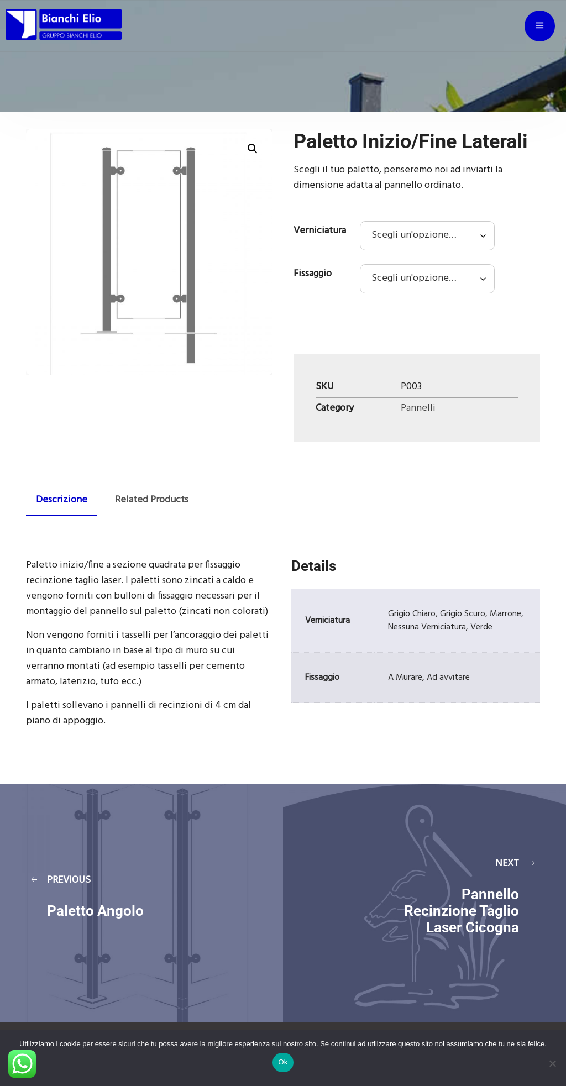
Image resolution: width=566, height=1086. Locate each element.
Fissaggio (313, 274)
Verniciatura (320, 231)
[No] (552, 1063)
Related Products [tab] (151, 500)
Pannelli (418, 408)
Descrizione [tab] (61, 500)
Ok (282, 1062)
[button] (253, 149)
